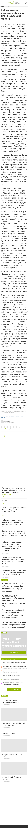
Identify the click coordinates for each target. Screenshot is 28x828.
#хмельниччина (4, 416)
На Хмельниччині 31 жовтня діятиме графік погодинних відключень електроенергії (12, 522)
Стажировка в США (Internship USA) (13, 755)
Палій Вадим (7, 421)
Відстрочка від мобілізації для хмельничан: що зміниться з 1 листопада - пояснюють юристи (14, 533)
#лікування (11, 416)
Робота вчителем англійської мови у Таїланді (13, 724)
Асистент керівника (9, 733)
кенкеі (4, 501)
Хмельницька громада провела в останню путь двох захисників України (14, 509)
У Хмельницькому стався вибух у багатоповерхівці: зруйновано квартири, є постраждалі (14, 572)
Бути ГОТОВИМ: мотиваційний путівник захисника (14, 642)
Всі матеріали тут (14, 652)
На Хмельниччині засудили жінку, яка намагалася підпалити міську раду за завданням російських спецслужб (12, 546)
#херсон (3, 417)
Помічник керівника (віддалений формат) (10, 701)
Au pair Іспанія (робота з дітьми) (11, 778)
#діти (21, 416)
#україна (17, 416)
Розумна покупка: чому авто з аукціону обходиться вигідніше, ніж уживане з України (14, 490)
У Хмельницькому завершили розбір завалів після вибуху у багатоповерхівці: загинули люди (13, 560)
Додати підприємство (14, 689)
